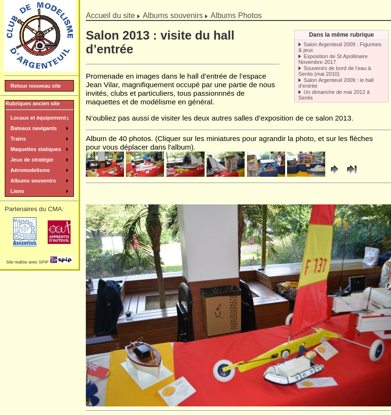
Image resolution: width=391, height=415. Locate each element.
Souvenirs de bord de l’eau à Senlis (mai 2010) (334, 71)
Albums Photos (236, 15)
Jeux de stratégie (31, 159)
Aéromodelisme (30, 170)
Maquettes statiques (35, 149)
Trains (18, 139)
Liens (17, 191)
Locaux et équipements (39, 118)
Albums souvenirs (173, 15)
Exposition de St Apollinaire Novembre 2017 (333, 59)
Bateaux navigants (33, 128)
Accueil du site (110, 15)
